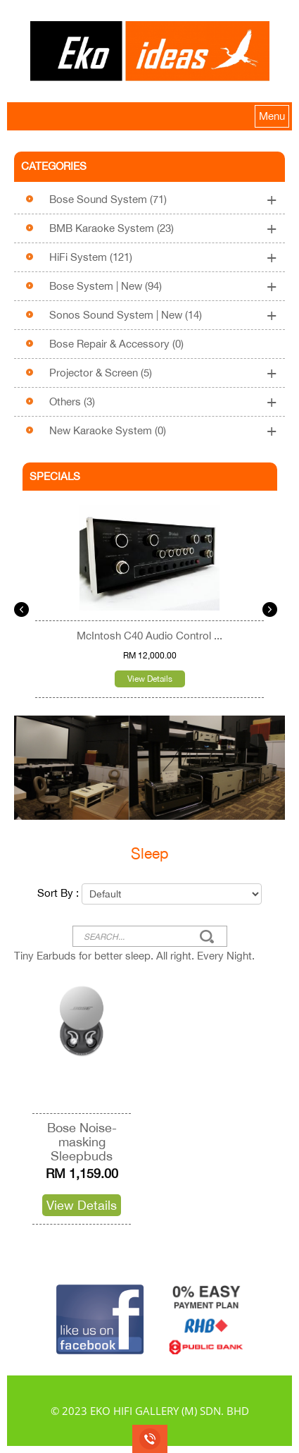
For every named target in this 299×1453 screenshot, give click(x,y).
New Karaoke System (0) (107, 430)
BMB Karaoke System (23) (111, 228)
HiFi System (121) (90, 257)
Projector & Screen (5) (100, 373)
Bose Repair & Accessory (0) (116, 344)
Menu (272, 116)
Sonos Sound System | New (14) (125, 315)
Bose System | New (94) (105, 286)
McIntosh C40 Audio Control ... (149, 636)
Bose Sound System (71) (108, 199)
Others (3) (72, 401)
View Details (149, 679)
